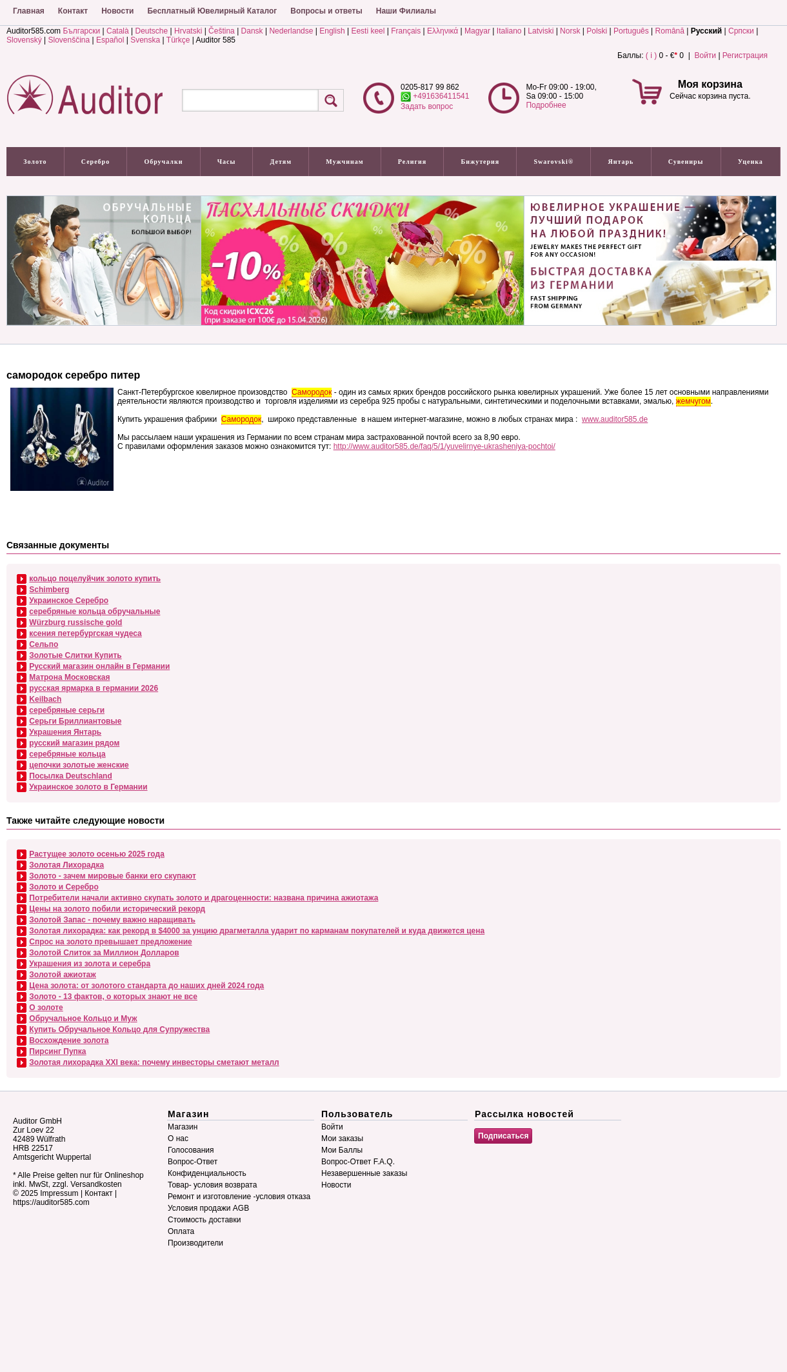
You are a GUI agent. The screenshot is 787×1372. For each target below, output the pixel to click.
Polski (596, 30)
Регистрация (745, 55)
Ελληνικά (442, 30)
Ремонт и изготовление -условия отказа (239, 1196)
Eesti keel (367, 30)
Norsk (570, 30)
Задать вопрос (427, 106)
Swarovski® (554, 161)
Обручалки (163, 161)
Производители (195, 1243)
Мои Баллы (342, 1150)
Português (631, 30)
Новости (117, 10)
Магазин (182, 1126)
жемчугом (693, 401)
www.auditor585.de (615, 419)
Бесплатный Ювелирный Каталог (212, 10)
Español (110, 40)
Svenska (145, 40)
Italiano (509, 30)
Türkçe (178, 40)
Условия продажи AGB (208, 1208)
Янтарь (621, 161)
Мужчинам (344, 161)
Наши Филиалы (406, 10)
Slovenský (24, 40)
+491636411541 (435, 96)
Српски (741, 30)
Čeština (221, 30)
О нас (178, 1138)
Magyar (477, 30)
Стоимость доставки (204, 1219)
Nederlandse (291, 30)
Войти (705, 55)
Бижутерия (480, 161)
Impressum (59, 1193)
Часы (226, 161)
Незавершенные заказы (364, 1173)
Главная (29, 10)
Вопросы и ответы (326, 10)
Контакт (73, 10)
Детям (281, 161)
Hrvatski (188, 30)
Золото (34, 161)
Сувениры (686, 161)
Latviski (540, 30)
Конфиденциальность (207, 1173)
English (331, 30)
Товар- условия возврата (212, 1184)
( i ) (651, 55)
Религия (412, 161)
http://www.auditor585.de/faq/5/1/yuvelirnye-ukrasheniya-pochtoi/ (444, 446)
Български (81, 30)
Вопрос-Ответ (192, 1161)
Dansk (252, 30)
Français (406, 30)
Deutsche (151, 30)
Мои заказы (342, 1138)
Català (117, 30)
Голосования (191, 1150)
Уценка (750, 161)
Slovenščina (69, 40)
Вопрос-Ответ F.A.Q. (358, 1161)
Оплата (181, 1231)
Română (669, 30)
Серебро (95, 161)
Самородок (312, 392)
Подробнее (546, 105)
